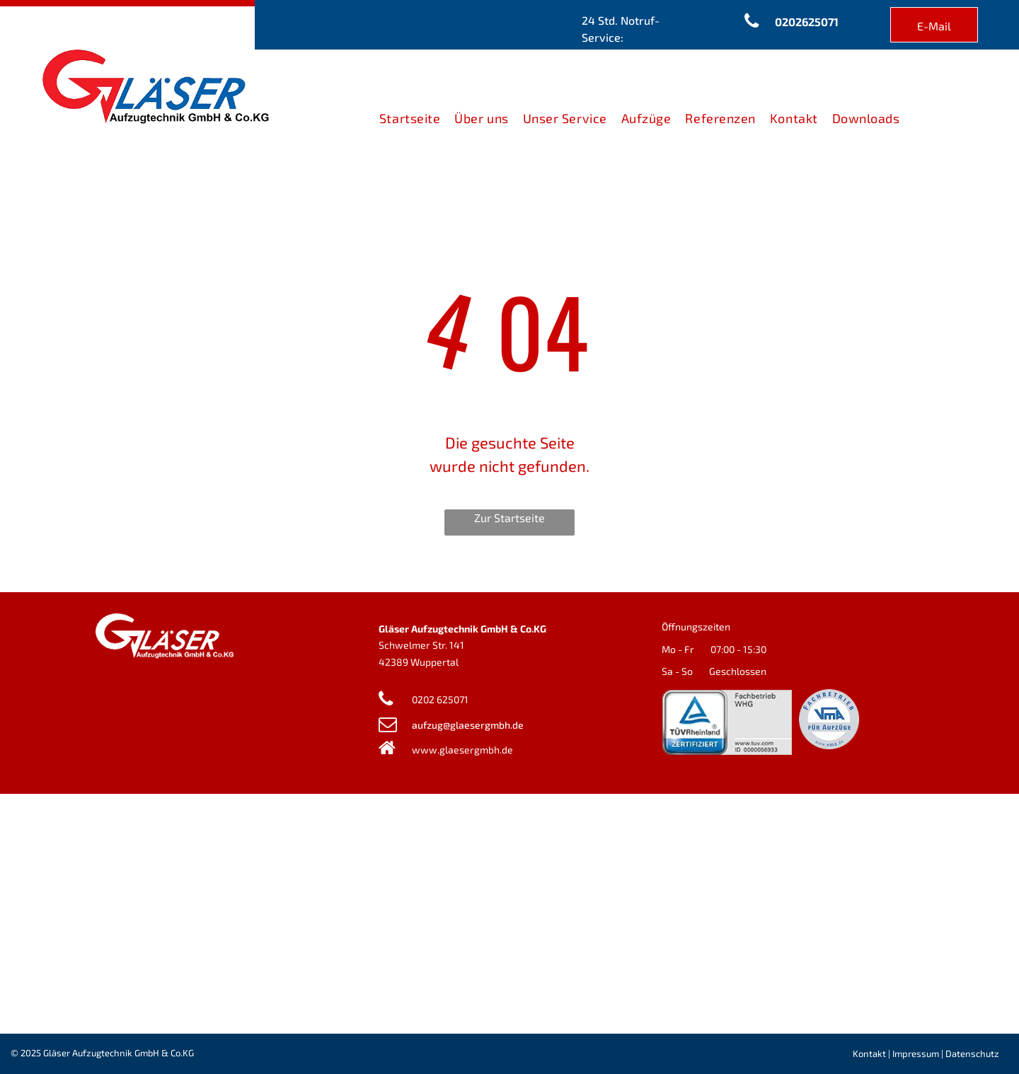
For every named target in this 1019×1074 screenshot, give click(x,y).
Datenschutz (972, 1053)
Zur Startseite (509, 517)
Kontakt (869, 1053)
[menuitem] (409, 119)
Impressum (915, 1053)
